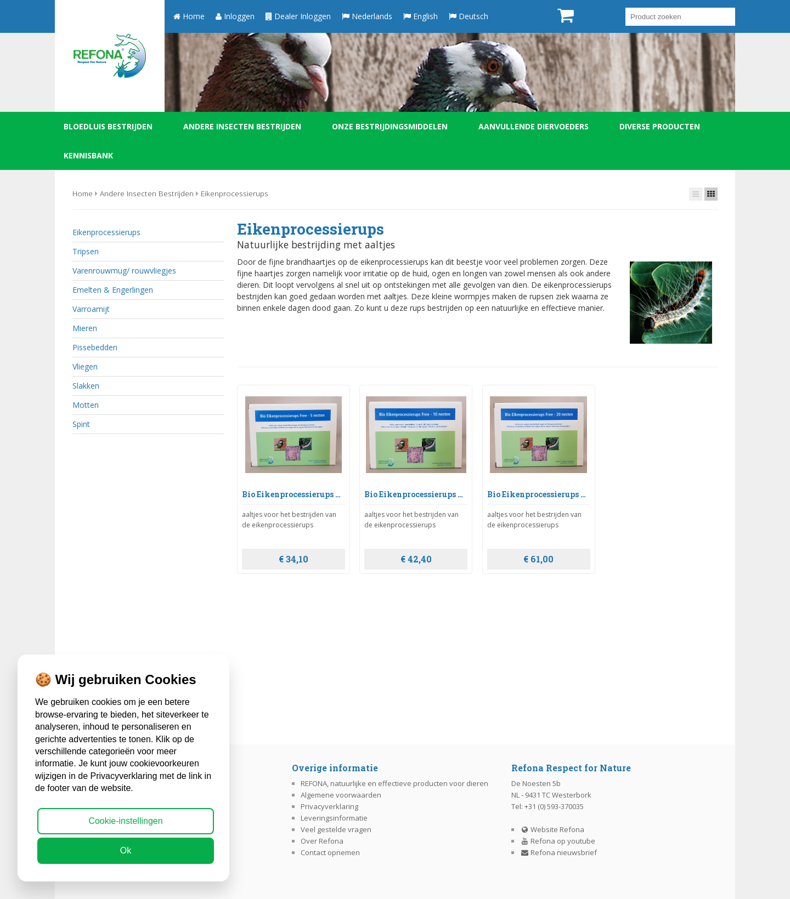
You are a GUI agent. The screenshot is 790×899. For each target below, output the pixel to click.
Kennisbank (88, 155)
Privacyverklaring (329, 806)
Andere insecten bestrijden (242, 126)
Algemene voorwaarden (341, 795)
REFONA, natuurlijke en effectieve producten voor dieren (394, 783)
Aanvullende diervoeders (533, 126)
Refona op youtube (558, 841)
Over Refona (322, 841)
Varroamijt (91, 309)
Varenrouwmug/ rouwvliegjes (124, 270)
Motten (85, 405)
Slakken (85, 385)
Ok (125, 850)
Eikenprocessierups (234, 193)
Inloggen (235, 16)
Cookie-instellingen (125, 821)
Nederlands (367, 16)
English (420, 16)
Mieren (84, 328)
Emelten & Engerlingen (112, 290)
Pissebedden (94, 347)
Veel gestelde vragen (336, 829)
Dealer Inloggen (298, 16)
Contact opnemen (330, 852)
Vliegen (85, 366)
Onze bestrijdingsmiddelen (390, 126)
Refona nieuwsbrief (558, 852)
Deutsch (468, 16)
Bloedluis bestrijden (108, 126)
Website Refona (552, 829)
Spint (81, 424)
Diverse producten (659, 126)
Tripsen (85, 251)
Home (189, 16)
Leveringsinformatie (334, 818)
